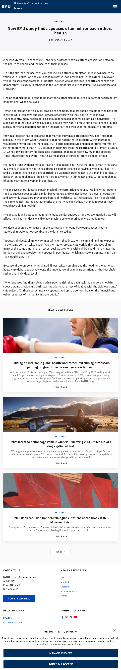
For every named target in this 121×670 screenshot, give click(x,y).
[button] (114, 630)
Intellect (60, 21)
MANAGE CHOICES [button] (60, 653)
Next (60, 551)
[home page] (6, 6)
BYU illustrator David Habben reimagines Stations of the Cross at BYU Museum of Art (60, 519)
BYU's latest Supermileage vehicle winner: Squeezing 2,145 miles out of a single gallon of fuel (60, 443)
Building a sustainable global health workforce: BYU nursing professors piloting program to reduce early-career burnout (60, 365)
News (18, 8)
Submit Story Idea (20, 598)
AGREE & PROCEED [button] (61, 664)
